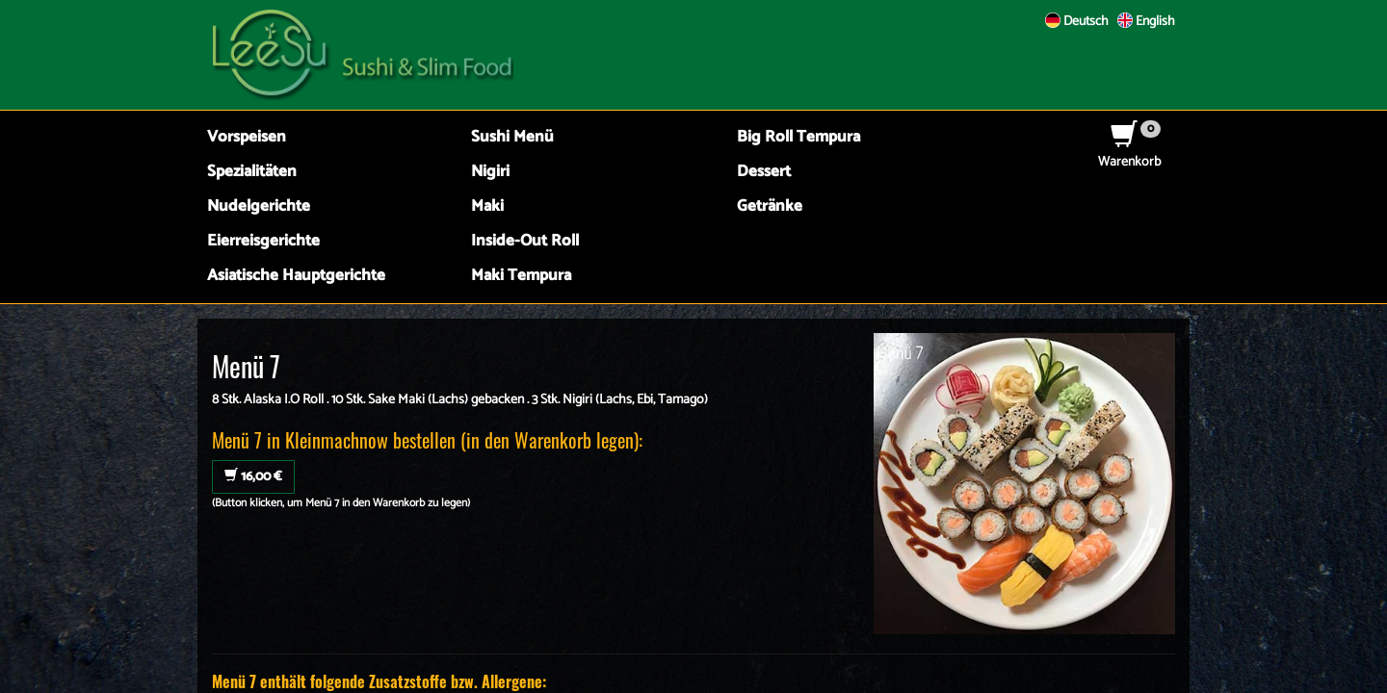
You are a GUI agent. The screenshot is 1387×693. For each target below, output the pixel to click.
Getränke (769, 206)
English (1146, 22)
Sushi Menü (512, 137)
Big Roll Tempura (798, 137)
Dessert (764, 172)
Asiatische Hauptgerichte (296, 276)
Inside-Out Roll (525, 241)
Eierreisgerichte (263, 241)
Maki (487, 206)
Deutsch (1077, 22)
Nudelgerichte (258, 206)
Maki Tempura (521, 276)
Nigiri (490, 172)
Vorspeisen (246, 137)
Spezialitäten (252, 172)
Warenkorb (1129, 152)
